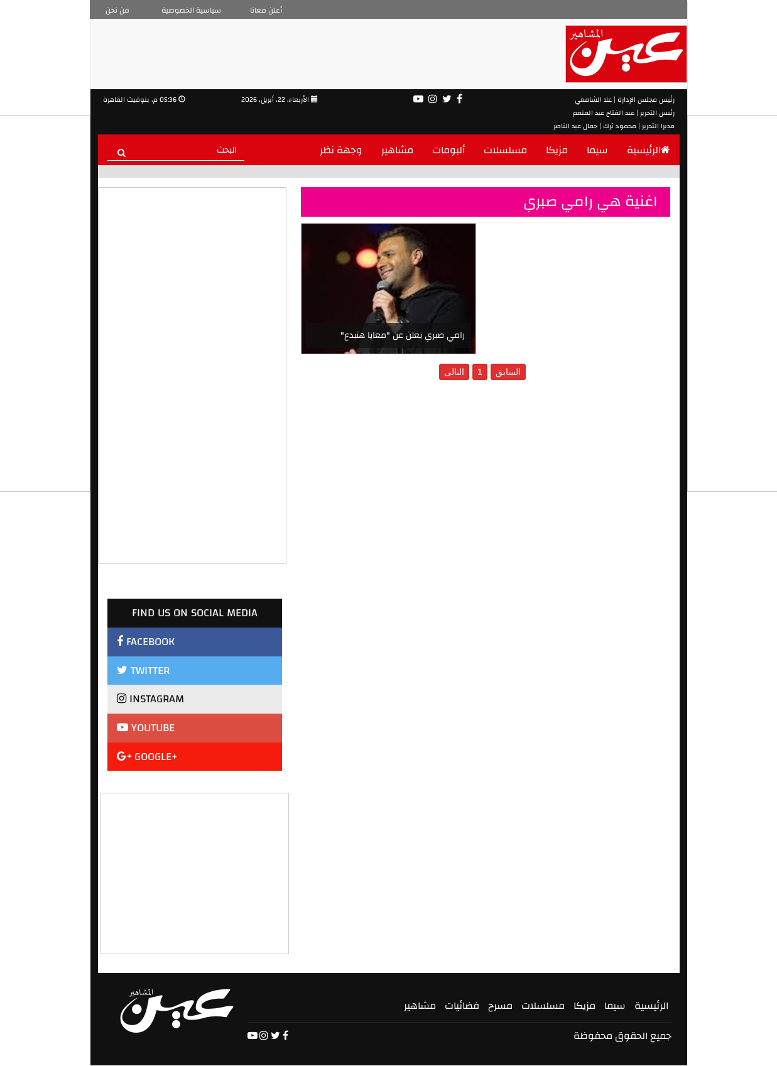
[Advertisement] (195, 871)
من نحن (117, 10)
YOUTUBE (146, 727)
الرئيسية (648, 150)
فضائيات (462, 1005)
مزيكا (557, 150)
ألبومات (448, 150)
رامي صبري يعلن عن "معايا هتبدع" (402, 335)
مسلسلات (505, 150)
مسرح (500, 1005)
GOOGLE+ (147, 756)
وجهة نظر (341, 150)
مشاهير (397, 150)
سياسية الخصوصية (191, 10)
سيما (597, 150)
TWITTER (143, 670)
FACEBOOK (146, 641)
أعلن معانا (266, 10)
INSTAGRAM (150, 698)
